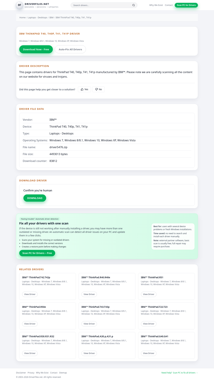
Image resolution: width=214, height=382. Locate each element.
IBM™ (53, 120)
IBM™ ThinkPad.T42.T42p (36, 277)
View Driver (29, 294)
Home (22, 17)
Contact (169, 5)
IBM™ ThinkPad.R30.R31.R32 (38, 336)
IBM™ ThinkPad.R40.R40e (95, 277)
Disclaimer (21, 372)
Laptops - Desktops (37, 17)
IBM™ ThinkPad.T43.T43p (95, 306)
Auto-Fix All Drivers (70, 49)
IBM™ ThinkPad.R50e (34, 306)
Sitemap (63, 372)
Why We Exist (156, 5)
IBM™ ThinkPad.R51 (152, 277)
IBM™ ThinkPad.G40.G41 (154, 336)
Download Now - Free (36, 49)
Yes (84, 89)
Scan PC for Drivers (186, 5)
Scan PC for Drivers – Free (37, 253)
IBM (51, 17)
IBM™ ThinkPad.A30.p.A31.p (97, 336)
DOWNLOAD (34, 198)
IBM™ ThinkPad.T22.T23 (154, 306)
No (98, 89)
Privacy (31, 372)
